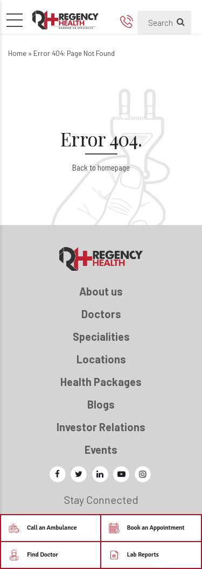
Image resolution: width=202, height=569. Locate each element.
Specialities (101, 336)
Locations (101, 359)
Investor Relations (101, 426)
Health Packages (101, 381)
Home (17, 53)
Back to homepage (101, 167)
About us (101, 291)
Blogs (101, 404)
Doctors (101, 313)
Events (101, 449)
